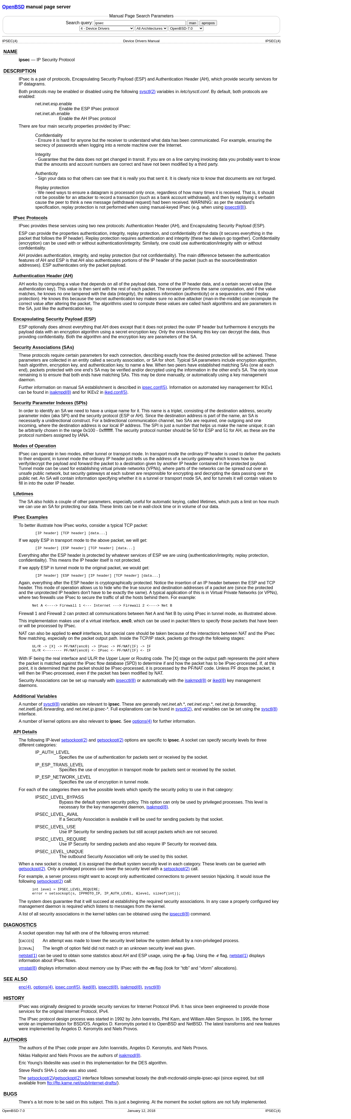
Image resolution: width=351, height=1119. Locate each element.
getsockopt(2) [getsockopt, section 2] (110, 742)
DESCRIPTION (19, 71)
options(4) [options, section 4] (142, 723)
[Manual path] (186, 28)
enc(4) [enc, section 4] (25, 991)
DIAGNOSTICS (19, 929)
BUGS (10, 1098)
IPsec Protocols (30, 217)
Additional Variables (35, 698)
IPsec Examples (30, 517)
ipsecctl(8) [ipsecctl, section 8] (234, 207)
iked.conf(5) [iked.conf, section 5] (116, 392)
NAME (10, 51)
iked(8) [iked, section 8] (219, 683)
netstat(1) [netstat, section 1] (28, 959)
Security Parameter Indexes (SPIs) (50, 402)
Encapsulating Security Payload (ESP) (54, 319)
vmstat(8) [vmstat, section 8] (28, 972)
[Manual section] (106, 28)
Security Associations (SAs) (43, 347)
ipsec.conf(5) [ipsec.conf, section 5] (154, 387)
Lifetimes (23, 493)
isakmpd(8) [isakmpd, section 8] (60, 392)
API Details (25, 734)
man (192, 23)
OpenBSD (13, 7)
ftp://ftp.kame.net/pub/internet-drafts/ (82, 1087)
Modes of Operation (34, 445)
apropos (208, 23)
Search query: (126, 22)
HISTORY (13, 1002)
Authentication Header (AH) (43, 275)
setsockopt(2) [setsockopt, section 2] (74, 742)
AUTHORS (15, 1044)
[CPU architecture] (151, 28)
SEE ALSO (15, 983)
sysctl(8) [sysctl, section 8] (52, 706)
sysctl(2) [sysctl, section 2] (147, 91)
